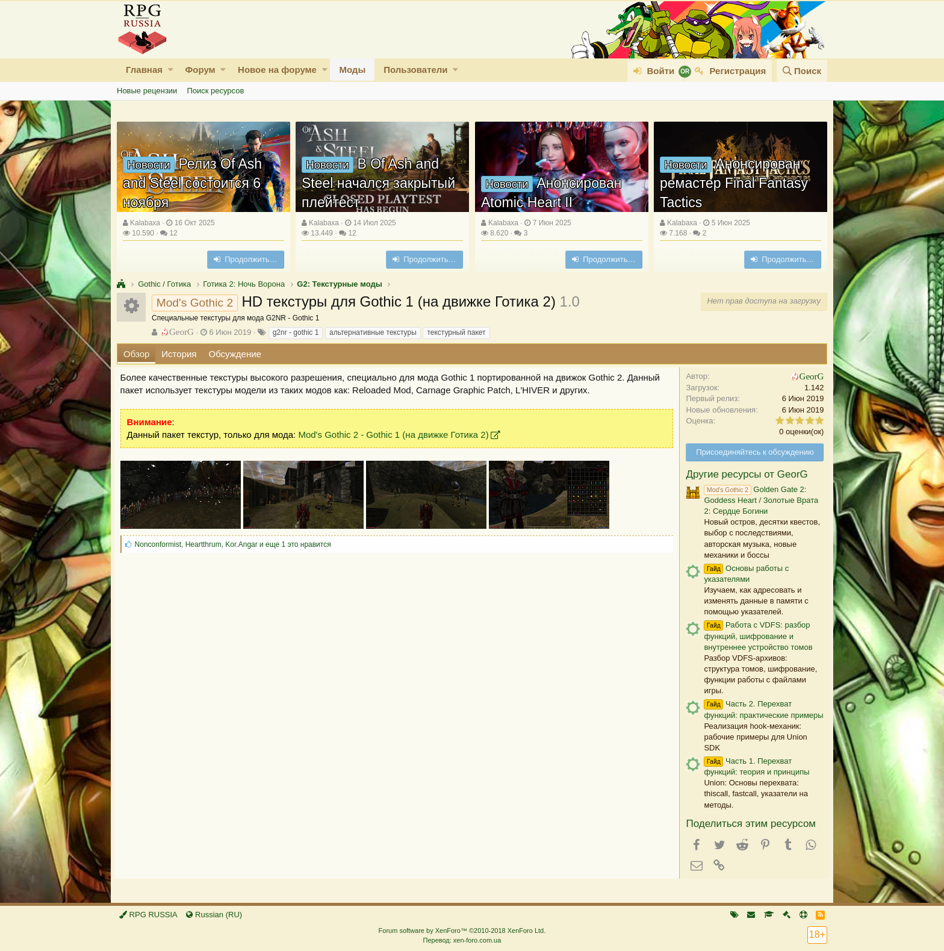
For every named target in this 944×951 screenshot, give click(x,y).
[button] (170, 69)
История (178, 354)
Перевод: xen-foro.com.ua (462, 940)
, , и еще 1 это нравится (235, 544)
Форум (200, 69)
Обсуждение (235, 354)
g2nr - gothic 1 (296, 332)
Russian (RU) (214, 914)
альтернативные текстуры (373, 332)
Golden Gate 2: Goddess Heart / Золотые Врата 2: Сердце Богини (758, 500)
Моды (352, 69)
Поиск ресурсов (215, 90)
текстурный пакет (456, 332)
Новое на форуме (277, 69)
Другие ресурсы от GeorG (744, 474)
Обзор (136, 354)
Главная (144, 69)
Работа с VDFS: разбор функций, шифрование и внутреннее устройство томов (755, 635)
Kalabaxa (145, 223)
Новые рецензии (147, 90)
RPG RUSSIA (148, 914)
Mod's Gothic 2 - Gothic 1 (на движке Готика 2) (396, 434)
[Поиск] (802, 71)
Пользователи (415, 69)
